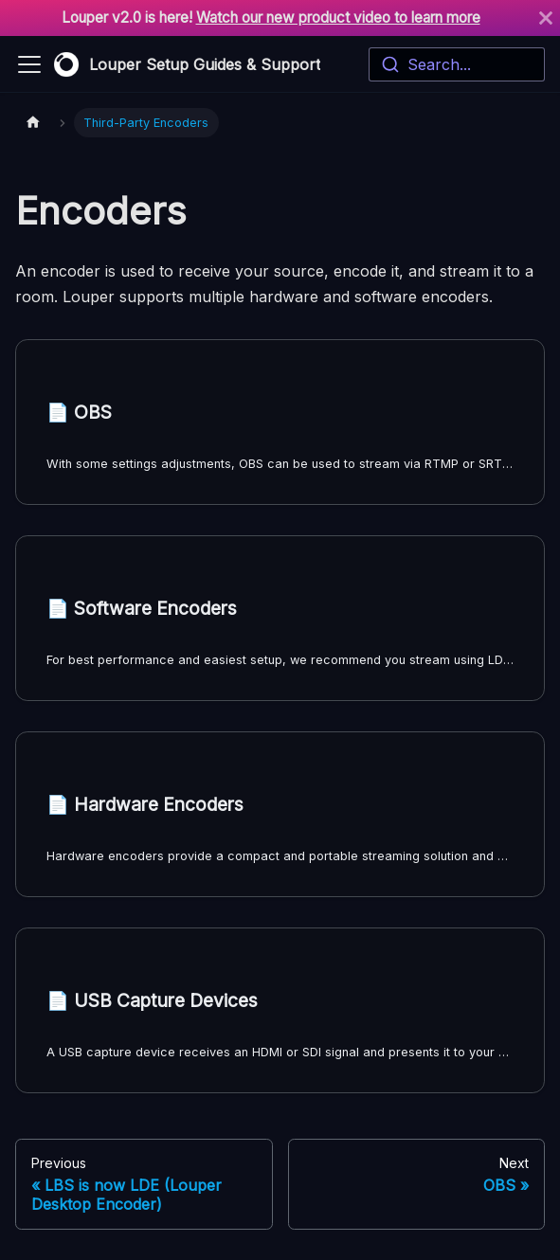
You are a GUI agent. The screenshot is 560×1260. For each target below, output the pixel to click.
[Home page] (33, 122)
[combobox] (457, 64)
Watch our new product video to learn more (338, 18)
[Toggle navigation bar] (29, 64)
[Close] (546, 18)
